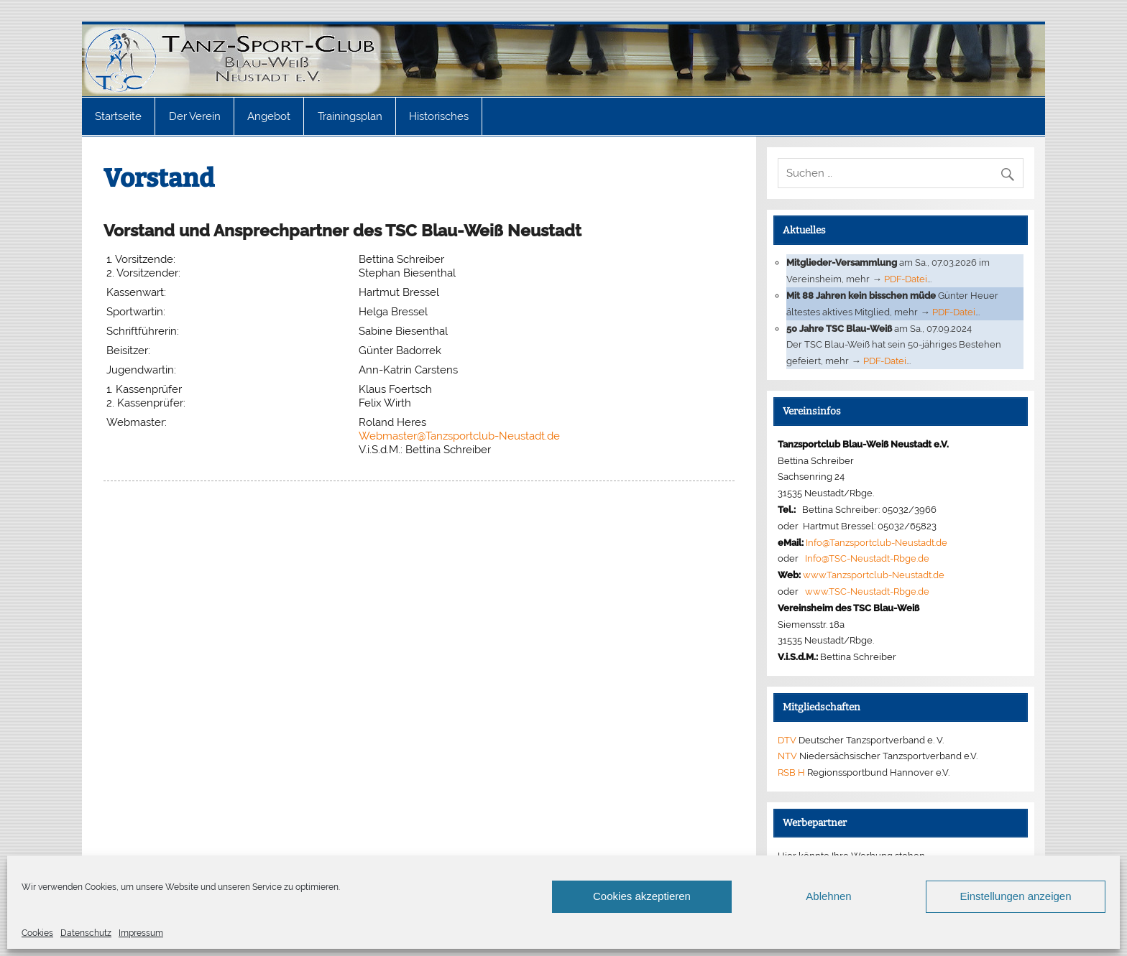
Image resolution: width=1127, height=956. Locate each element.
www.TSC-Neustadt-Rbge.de (867, 591)
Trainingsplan (350, 116)
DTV (787, 740)
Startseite (118, 116)
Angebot (268, 116)
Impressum (141, 933)
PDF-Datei (905, 278)
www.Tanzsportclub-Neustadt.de (873, 574)
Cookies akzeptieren (642, 896)
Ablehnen (828, 896)
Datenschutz (85, 933)
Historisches (439, 116)
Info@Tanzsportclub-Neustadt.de (876, 542)
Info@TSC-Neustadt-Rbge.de (867, 558)
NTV (787, 755)
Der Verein (195, 116)
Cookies (37, 933)
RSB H (791, 772)
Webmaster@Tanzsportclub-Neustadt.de (459, 436)
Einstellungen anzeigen (1015, 896)
